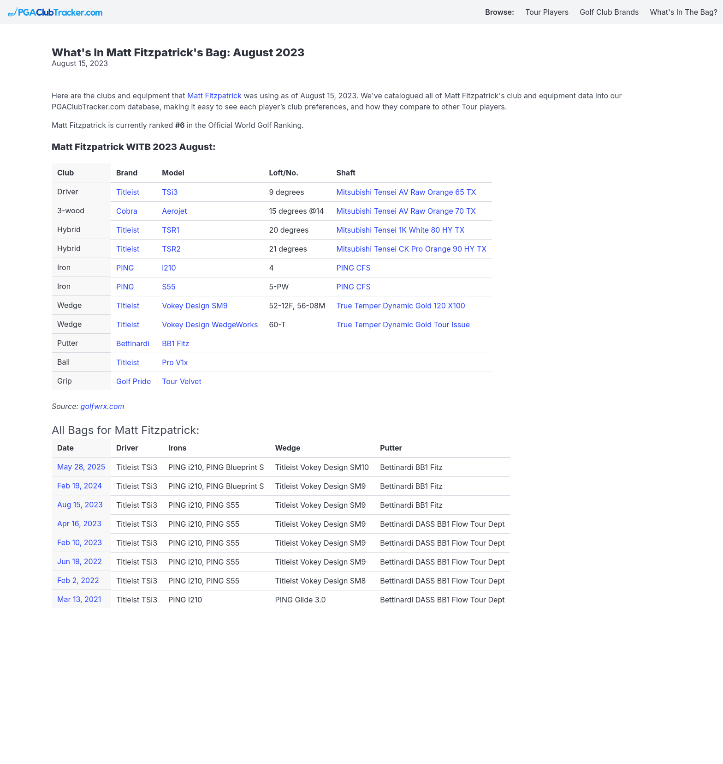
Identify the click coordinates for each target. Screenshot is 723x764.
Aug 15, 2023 (80, 504)
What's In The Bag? (684, 12)
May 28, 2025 (81, 466)
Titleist (127, 192)
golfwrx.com (102, 406)
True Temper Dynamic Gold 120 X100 (400, 305)
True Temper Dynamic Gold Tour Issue (403, 324)
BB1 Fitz (175, 343)
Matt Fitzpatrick (214, 95)
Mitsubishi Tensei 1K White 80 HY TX (400, 230)
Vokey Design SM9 (194, 305)
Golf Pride (133, 381)
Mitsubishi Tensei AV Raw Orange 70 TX (406, 211)
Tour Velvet (181, 381)
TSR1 (170, 230)
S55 (168, 286)
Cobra (126, 211)
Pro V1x (175, 362)
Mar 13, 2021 (79, 599)
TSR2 (171, 248)
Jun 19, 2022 (79, 561)
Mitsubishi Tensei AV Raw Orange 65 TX (406, 192)
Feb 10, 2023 (79, 542)
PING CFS (353, 267)
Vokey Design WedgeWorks (210, 324)
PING (125, 267)
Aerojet (174, 211)
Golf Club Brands (609, 12)
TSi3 (170, 192)
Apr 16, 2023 (79, 523)
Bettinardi (132, 343)
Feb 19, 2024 (79, 485)
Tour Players (547, 12)
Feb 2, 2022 (78, 580)
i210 (169, 267)
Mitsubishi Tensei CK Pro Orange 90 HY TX (411, 248)
